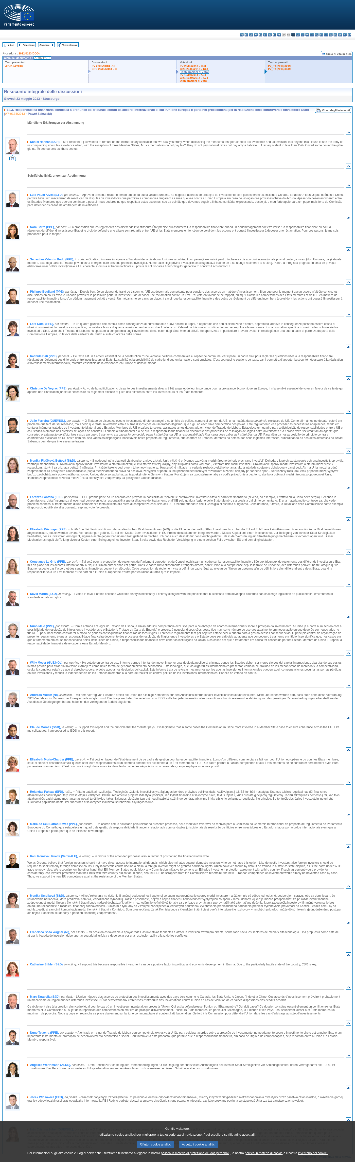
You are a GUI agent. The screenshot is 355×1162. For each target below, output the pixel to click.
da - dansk (256, 34)
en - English (274, 34)
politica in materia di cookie (264, 1158)
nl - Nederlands (317, 34)
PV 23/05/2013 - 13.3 (193, 66)
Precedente (29, 45)
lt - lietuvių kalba (302, 34)
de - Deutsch (260, 34)
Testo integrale (69, 45)
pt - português (326, 34)
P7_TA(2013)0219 (279, 66)
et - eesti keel (265, 34)
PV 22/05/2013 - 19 (103, 66)
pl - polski (321, 34)
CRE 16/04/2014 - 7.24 (194, 77)
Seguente (44, 45)
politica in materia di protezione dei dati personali (195, 1158)
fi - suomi (345, 34)
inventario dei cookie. (313, 1158)
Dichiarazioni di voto (194, 71)
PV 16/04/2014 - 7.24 (193, 74)
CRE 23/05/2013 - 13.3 (194, 68)
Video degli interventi (336, 110)
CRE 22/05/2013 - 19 (104, 68)
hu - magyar (307, 34)
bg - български (242, 34)
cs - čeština (251, 34)
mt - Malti (312, 34)
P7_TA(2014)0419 (279, 68)
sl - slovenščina (340, 34)
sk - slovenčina (335, 34)
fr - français (279, 34)
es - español (246, 34)
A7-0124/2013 (14, 66)
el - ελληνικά (270, 34)
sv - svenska (349, 34)
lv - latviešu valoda (298, 34)
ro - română (331, 34)
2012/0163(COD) (28, 53)
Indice (11, 45)
